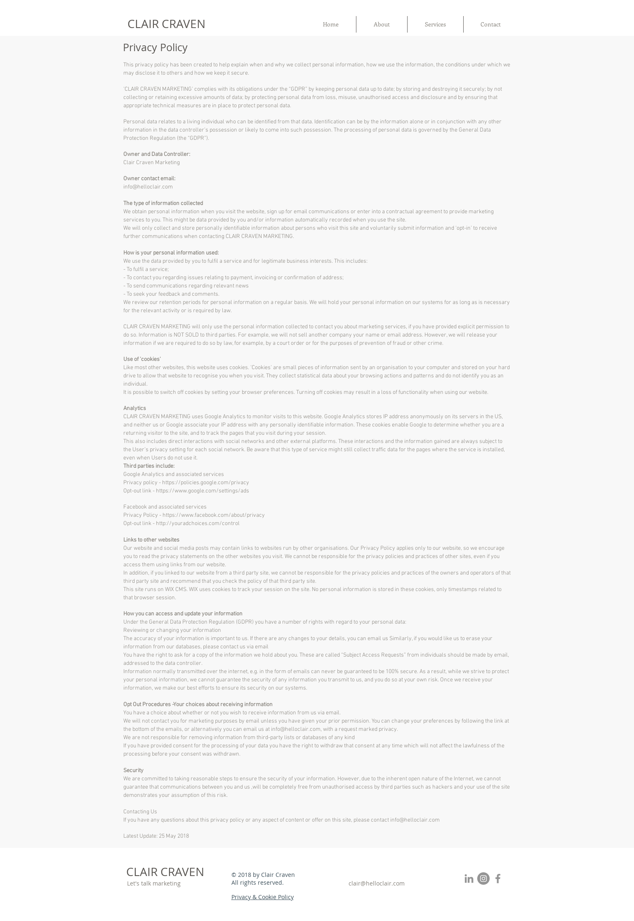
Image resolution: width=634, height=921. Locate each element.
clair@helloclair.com (377, 883)
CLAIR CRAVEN (166, 23)
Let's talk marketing (154, 883)
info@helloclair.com (148, 187)
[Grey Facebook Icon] (498, 878)
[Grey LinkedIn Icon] (469, 878)
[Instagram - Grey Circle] (483, 878)
